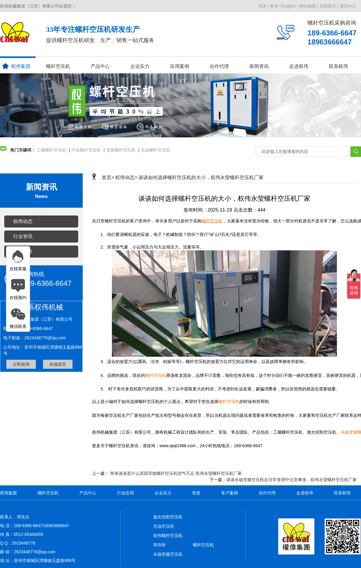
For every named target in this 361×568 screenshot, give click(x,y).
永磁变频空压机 (168, 554)
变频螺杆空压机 (121, 150)
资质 (196, 492)
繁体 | (275, 6)
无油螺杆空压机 (155, 150)
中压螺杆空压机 (86, 150)
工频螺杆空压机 (51, 150)
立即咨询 (21, 364)
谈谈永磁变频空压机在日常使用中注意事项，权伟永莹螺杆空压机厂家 (291, 479)
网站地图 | (308, 6)
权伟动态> (126, 177)
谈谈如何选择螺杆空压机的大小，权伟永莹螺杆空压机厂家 (201, 177)
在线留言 (57, 364)
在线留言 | (329, 6)
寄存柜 (159, 544)
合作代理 (219, 66)
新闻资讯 (259, 66)
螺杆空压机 (58, 66)
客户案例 (229, 492)
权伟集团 (16, 66)
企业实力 (140, 66)
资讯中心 (348, 6)
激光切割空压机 (168, 517)
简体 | (263, 6)
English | (290, 6)
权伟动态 (22, 221)
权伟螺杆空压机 (168, 535)
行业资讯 (22, 236)
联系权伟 (338, 66)
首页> (108, 177)
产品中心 (100, 66)
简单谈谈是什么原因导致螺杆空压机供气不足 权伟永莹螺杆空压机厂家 (176, 473)
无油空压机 (163, 526)
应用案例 (179, 66)
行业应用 (125, 492)
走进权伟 (298, 66)
